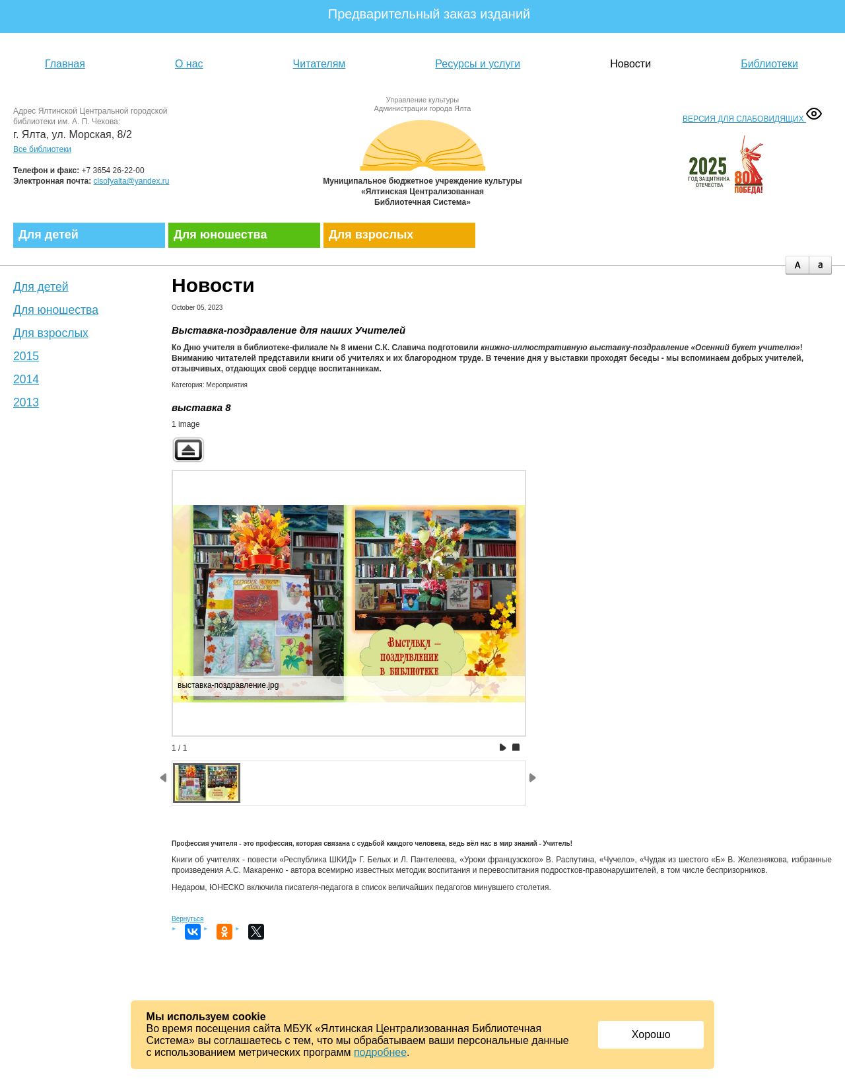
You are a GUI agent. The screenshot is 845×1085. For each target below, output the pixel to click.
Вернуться (188, 918)
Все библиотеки (42, 149)
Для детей (48, 234)
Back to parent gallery (188, 450)
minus (820, 265)
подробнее (380, 1052)
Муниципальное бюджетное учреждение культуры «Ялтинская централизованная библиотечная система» (422, 160)
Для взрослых (371, 234)
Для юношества (220, 234)
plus (797, 265)
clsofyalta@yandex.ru (132, 181)
